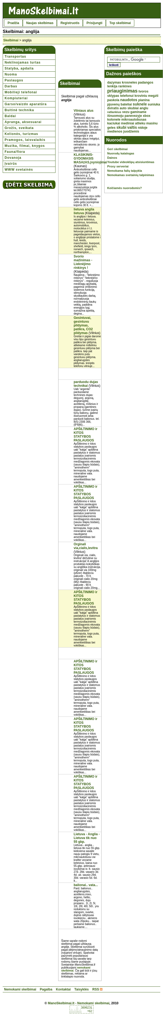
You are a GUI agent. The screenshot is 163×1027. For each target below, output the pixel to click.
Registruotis (69, 23)
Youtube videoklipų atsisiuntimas (130, 162)
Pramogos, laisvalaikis (25, 140)
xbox (146, 116)
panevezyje (133, 116)
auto (123, 108)
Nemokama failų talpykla (124, 170)
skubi (121, 127)
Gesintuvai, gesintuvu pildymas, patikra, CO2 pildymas (83, 325)
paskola (113, 100)
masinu (152, 123)
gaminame (138, 112)
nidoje (142, 128)
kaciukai (113, 123)
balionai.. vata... (86, 885)
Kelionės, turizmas (21, 134)
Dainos (112, 157)
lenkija (112, 86)
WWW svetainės (19, 169)
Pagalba (46, 989)
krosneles (129, 82)
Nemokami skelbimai (20, 989)
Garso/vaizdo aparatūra (26, 104)
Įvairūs (11, 164)
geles (111, 128)
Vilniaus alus (83, 111)
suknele (140, 104)
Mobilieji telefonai (21, 92)
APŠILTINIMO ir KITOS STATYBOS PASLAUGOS (85, 434)
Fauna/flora (15, 152)
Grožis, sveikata (19, 128)
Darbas (11, 86)
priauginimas (122, 91)
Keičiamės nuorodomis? (124, 188)
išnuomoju (115, 116)
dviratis (113, 108)
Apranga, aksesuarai (23, 122)
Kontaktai (63, 989)
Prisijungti (94, 23)
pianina (143, 100)
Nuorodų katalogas (120, 153)
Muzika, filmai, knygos (25, 146)
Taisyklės (81, 989)
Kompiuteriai (16, 98)
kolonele (113, 119)
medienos (114, 131)
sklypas (113, 96)
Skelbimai (10, 40)
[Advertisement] (80, 63)
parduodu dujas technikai (86, 384)
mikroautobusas (133, 119)
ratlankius (114, 112)
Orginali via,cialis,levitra (86, 546)
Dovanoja (13, 158)
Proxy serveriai (118, 166)
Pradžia (13, 23)
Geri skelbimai (117, 149)
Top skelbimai (120, 23)
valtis (132, 127)
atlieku (140, 123)
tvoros (143, 91)
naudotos (128, 100)
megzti (153, 96)
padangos (145, 82)
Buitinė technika (19, 110)
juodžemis (131, 131)
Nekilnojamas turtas (23, 62)
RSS (95, 989)
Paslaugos (14, 80)
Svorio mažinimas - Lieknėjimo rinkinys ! (83, 262)
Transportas (15, 56)
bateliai (126, 104)
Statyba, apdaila (19, 68)
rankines (125, 86)
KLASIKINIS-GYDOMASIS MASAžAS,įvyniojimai (90, 158)
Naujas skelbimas (40, 23)
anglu (143, 108)
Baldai (10, 116)
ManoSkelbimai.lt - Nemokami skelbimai (78, 1003)
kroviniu (141, 96)
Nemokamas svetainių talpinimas (130, 175)
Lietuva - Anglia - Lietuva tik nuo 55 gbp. (87, 838)
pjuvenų (113, 104)
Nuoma (11, 74)
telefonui (126, 96)
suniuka (154, 104)
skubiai (133, 108)
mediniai (127, 123)
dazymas (114, 82)
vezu (125, 112)
